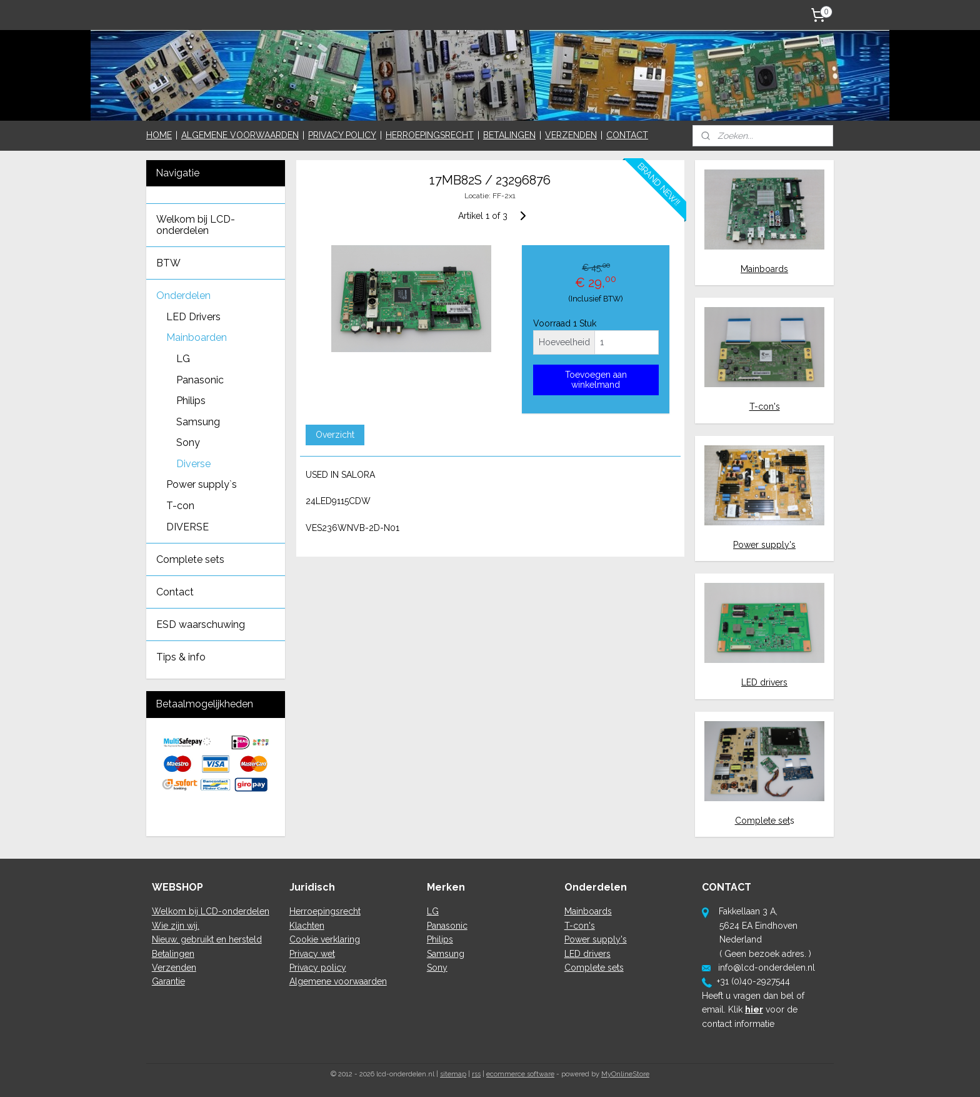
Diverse (193, 464)
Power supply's (764, 545)
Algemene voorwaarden (338, 981)
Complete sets (190, 559)
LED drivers (764, 682)
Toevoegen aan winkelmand (595, 380)
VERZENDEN (571, 135)
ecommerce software (520, 1074)
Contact (175, 592)
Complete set (762, 821)
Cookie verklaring (324, 939)
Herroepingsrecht (325, 911)
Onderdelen (183, 295)
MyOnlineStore (625, 1074)
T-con (180, 506)
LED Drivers (193, 317)
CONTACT (627, 135)
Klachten (306, 926)
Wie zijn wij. (175, 926)
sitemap (453, 1074)
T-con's (764, 407)
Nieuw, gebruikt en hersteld (207, 939)
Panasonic (200, 380)
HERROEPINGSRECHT (430, 135)
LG (183, 359)
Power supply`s (201, 484)
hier (754, 1009)
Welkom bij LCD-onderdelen (195, 224)
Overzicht (334, 435)
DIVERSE (187, 527)
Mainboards (764, 269)
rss (476, 1074)
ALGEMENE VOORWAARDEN (240, 135)
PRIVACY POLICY (342, 135)
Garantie (168, 981)
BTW (168, 263)
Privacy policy (317, 968)
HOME (159, 135)
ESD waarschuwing (200, 624)
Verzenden (174, 968)
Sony (188, 442)
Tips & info (181, 657)
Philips (191, 401)
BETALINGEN (509, 135)
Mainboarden (196, 337)
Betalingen (173, 954)
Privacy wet (312, 954)
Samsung (198, 422)
